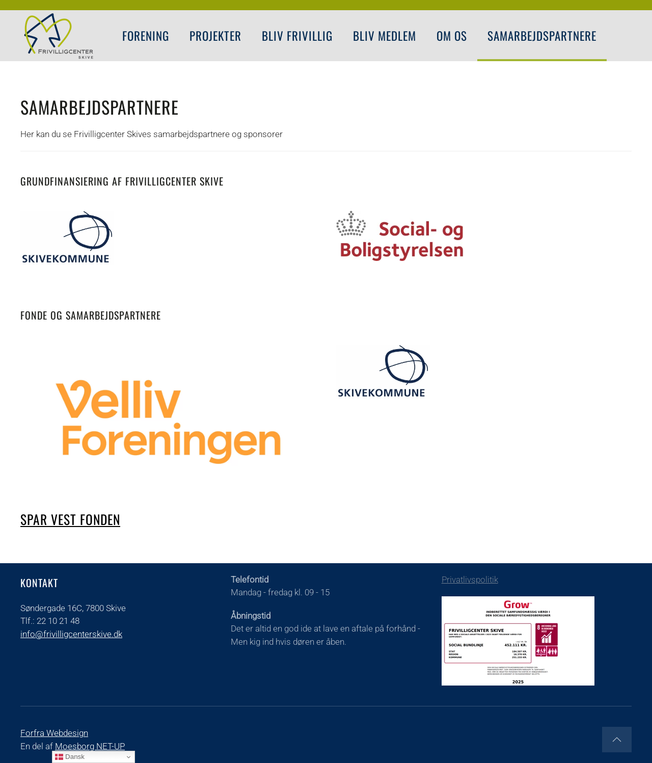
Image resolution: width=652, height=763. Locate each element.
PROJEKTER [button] (215, 35)
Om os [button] (452, 35)
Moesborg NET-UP (90, 746)
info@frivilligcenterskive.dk (71, 634)
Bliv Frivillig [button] (297, 35)
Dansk (69, 757)
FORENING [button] (145, 35)
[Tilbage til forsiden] (58, 35)
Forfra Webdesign (54, 733)
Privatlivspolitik (470, 579)
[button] (617, 739)
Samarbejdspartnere (541, 35)
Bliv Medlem (384, 35)
